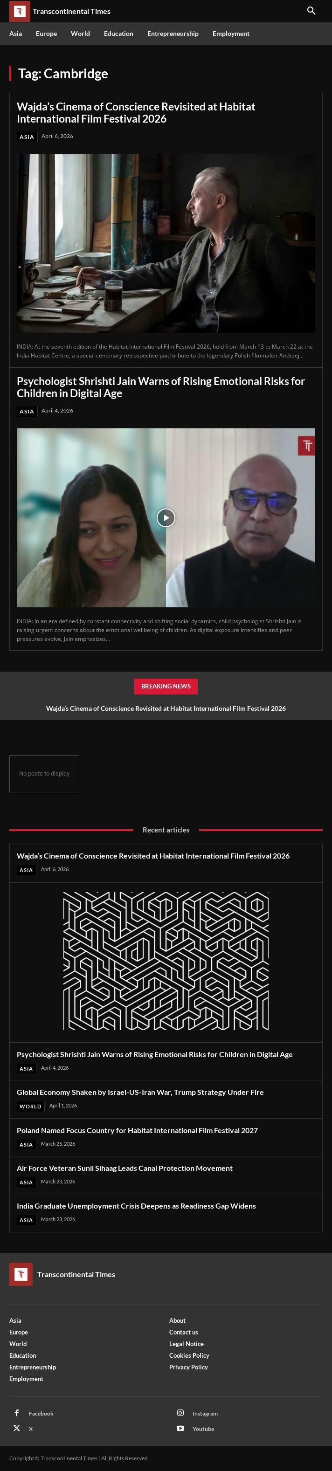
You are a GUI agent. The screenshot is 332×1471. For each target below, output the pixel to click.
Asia (27, 136)
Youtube (203, 1428)
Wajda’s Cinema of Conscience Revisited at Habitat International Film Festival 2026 (136, 112)
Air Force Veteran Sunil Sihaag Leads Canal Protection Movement (125, 1167)
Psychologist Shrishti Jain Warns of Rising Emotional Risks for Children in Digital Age (161, 386)
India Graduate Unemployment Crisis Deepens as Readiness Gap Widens (136, 1205)
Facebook (41, 1413)
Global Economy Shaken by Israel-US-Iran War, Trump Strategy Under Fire (140, 1091)
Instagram (205, 1413)
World (31, 1106)
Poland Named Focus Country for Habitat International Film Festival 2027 (137, 1130)
